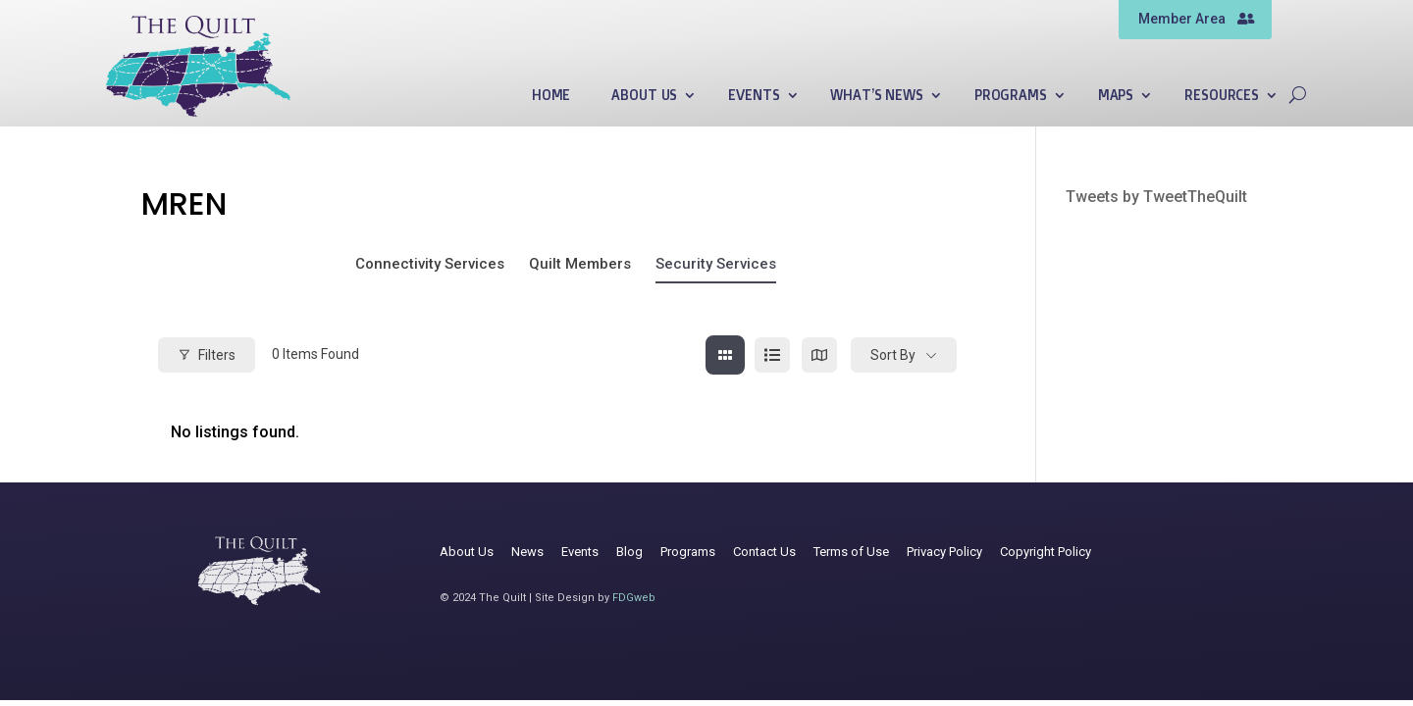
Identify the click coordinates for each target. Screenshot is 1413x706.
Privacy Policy (944, 551)
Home (551, 95)
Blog (629, 551)
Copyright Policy (1045, 551)
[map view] (819, 355)
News (527, 551)
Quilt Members (580, 264)
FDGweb (633, 597)
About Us (644, 95)
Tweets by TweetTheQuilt (1156, 196)
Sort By (893, 355)
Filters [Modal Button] (207, 355)
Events (753, 95)
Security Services (715, 264)
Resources (1221, 95)
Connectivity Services (429, 264)
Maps (1115, 95)
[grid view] (725, 355)
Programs (1010, 95)
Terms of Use (851, 551)
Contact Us (764, 551)
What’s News (876, 95)
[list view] (772, 355)
